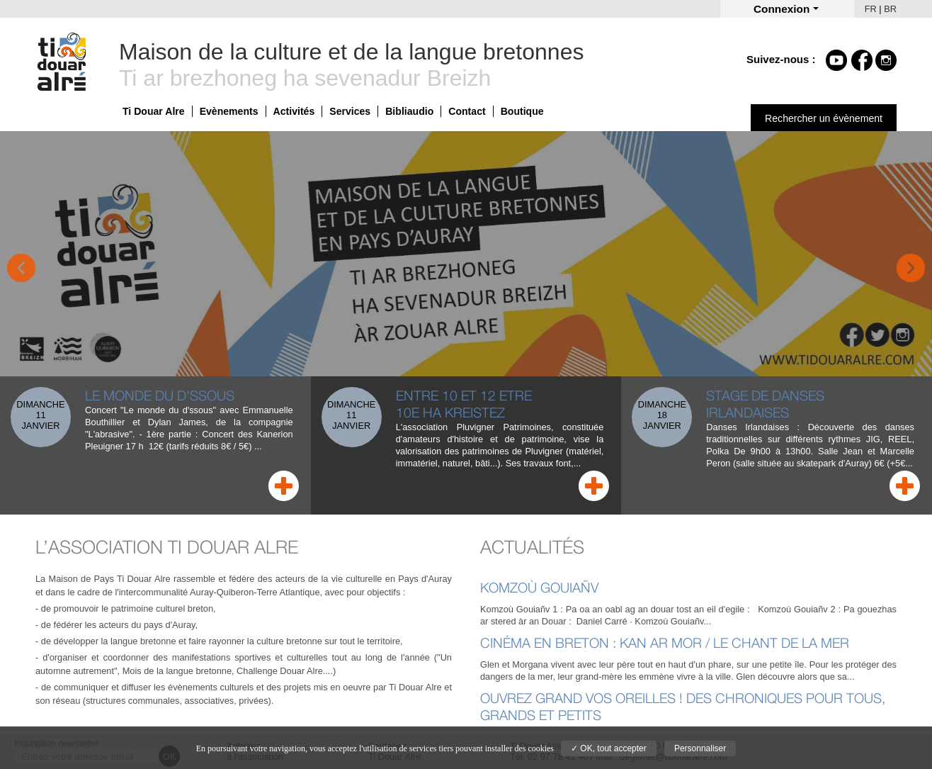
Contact (466, 111)
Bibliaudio (409, 111)
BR (890, 9)
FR (871, 9)
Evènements (229, 111)
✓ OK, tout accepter (609, 748)
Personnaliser (700, 748)
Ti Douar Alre (154, 111)
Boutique (522, 111)
